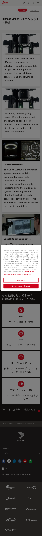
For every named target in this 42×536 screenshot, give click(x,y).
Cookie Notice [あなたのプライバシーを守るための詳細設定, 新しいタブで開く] (29, 271)
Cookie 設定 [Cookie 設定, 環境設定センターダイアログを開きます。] (21, 280)
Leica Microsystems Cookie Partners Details (17, 274)
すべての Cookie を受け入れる (21, 286)
